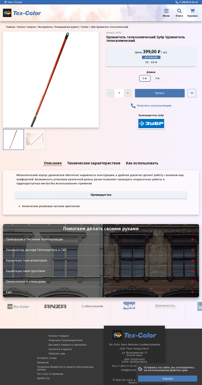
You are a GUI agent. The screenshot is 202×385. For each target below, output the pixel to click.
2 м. (145, 78)
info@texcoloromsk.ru (134, 370)
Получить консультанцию (151, 105)
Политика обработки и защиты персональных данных (65, 368)
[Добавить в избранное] (192, 93)
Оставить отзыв (47, 358)
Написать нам (57, 353)
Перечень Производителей (65, 340)
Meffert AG (43, 378)
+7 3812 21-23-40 (127, 366)
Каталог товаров (59, 335)
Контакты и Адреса (60, 349)
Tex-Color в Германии (50, 374)
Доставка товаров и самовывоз (68, 344)
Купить (160, 93)
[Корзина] (192, 12)
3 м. (157, 78)
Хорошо (167, 378)
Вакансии (43, 362)
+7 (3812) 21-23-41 (187, 2)
